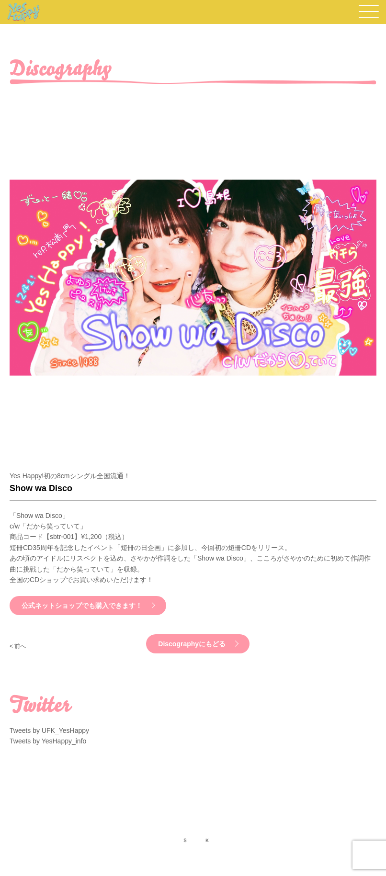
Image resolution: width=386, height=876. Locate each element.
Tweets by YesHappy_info (48, 741)
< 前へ (18, 646)
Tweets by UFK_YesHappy (49, 730)
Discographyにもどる (192, 644)
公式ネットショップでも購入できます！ (82, 605)
